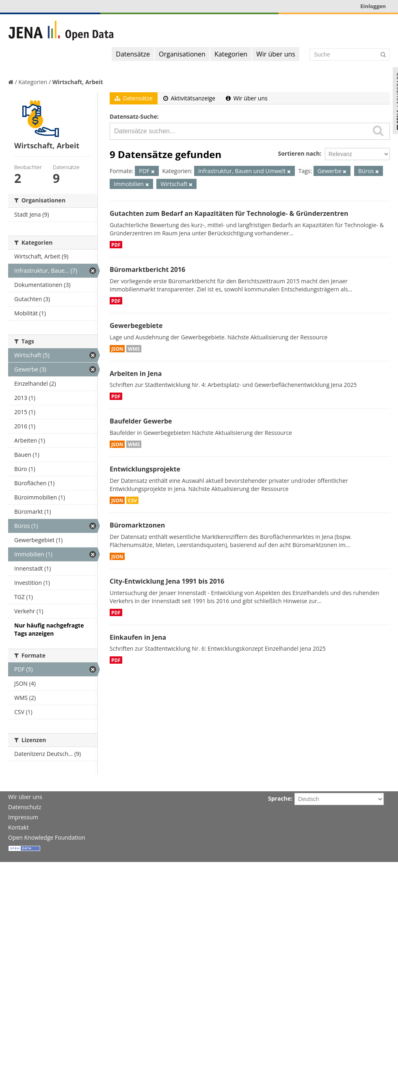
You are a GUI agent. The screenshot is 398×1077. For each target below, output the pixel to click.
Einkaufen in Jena (138, 637)
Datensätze (133, 54)
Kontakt (18, 827)
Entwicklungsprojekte (145, 469)
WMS (134, 348)
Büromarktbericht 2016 (147, 269)
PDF (116, 244)
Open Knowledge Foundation (46, 837)
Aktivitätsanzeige (189, 98)
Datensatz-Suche (133, 116)
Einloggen (373, 6)
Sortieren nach (299, 153)
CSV (132, 500)
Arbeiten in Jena (136, 373)
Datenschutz (24, 807)
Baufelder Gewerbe (141, 421)
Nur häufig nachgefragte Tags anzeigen (49, 629)
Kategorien (230, 54)
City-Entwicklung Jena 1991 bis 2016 (167, 581)
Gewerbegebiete (136, 325)
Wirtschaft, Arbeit (77, 82)
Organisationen (182, 54)
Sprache (279, 798)
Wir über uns (275, 54)
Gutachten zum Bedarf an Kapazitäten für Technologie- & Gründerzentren (229, 213)
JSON (117, 348)
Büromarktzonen (137, 525)
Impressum (23, 817)
